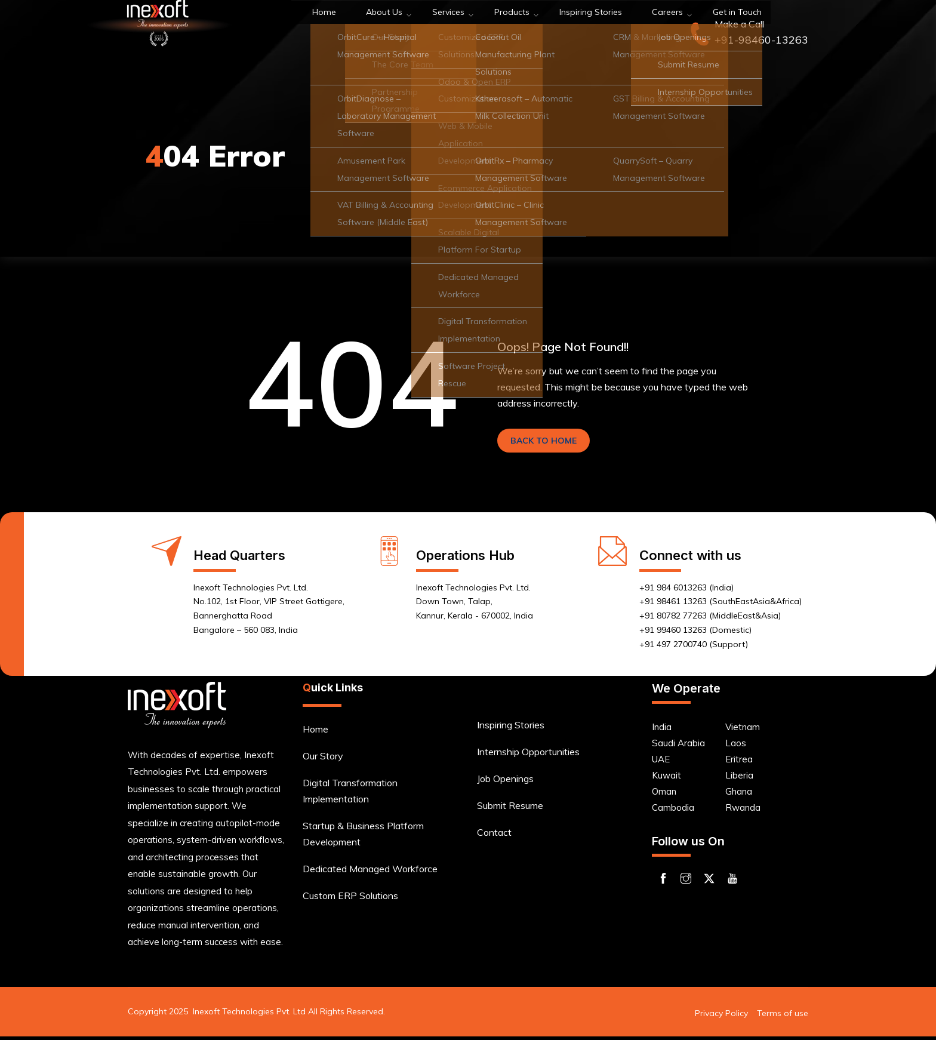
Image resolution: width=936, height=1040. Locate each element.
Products (450, 29)
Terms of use (782, 1016)
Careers (592, 29)
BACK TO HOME (550, 442)
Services (395, 29)
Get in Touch (653, 29)
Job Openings (505, 782)
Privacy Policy (721, 1016)
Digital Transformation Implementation (350, 794)
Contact (494, 836)
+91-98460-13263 (761, 40)
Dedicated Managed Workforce (370, 872)
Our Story (323, 759)
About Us (341, 29)
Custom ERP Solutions (350, 899)
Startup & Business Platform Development (363, 837)
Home (292, 29)
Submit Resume (510, 809)
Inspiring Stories (522, 29)
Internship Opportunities (528, 755)
